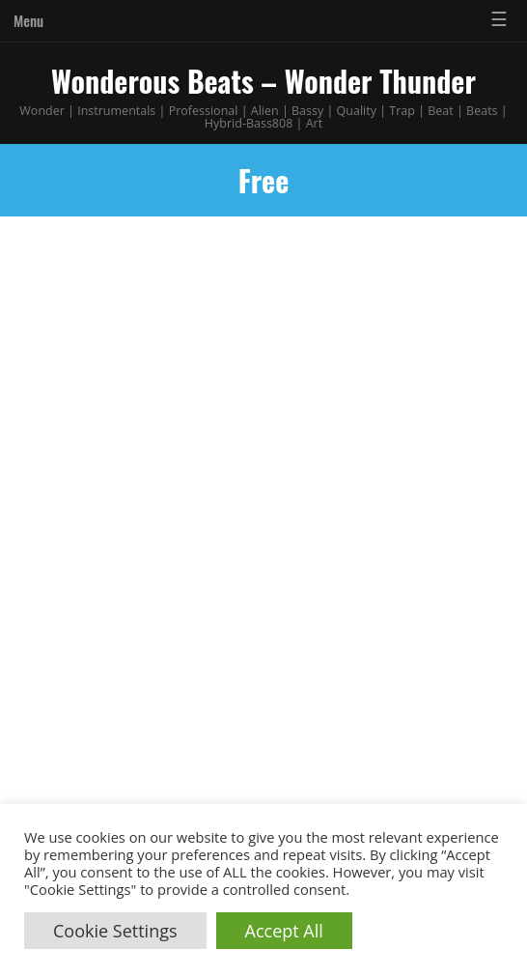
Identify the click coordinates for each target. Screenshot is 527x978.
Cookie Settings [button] (115, 930)
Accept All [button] (284, 930)
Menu (28, 20)
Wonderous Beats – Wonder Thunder (263, 80)
